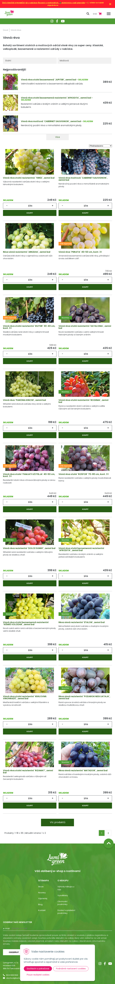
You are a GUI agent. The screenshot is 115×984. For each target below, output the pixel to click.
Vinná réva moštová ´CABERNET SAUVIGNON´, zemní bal (51, 121)
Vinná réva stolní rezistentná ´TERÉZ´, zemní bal (29, 177)
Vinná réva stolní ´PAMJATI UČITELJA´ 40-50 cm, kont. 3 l (29, 475)
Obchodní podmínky (62, 903)
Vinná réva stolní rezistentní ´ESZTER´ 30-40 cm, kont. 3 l (29, 327)
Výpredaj (42, 898)
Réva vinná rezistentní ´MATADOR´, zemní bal (83, 770)
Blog (40, 904)
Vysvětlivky (63, 895)
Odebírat (14, 952)
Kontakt (42, 910)
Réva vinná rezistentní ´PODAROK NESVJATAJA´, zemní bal (84, 697)
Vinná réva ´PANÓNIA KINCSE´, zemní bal (24, 400)
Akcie (41, 886)
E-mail (6, 928)
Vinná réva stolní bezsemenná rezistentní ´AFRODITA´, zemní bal (56, 97)
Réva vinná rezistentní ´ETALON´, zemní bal (82, 622)
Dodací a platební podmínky (66, 912)
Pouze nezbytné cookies (38, 975)
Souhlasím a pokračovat (38, 968)
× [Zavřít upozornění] (110, 3)
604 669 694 (12, 975)
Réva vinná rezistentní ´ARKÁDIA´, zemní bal (26, 251)
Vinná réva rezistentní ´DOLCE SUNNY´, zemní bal (29, 548)
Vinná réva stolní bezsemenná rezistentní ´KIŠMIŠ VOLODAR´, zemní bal (26, 623)
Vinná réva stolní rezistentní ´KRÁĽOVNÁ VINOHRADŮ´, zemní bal (25, 697)
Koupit (30, 213)
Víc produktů (57, 822)
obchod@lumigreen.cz (17, 978)
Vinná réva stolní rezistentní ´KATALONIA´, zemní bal (85, 327)
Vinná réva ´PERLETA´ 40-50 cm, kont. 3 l (80, 251)
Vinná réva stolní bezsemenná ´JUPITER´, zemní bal (48, 79)
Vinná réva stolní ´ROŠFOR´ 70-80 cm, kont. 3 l (84, 474)
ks (31, 205)
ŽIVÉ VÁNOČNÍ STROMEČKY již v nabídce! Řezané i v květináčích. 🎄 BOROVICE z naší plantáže (43, 2)
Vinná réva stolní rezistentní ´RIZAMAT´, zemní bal (28, 771)
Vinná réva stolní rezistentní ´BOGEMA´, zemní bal (83, 401)
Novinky (42, 892)
